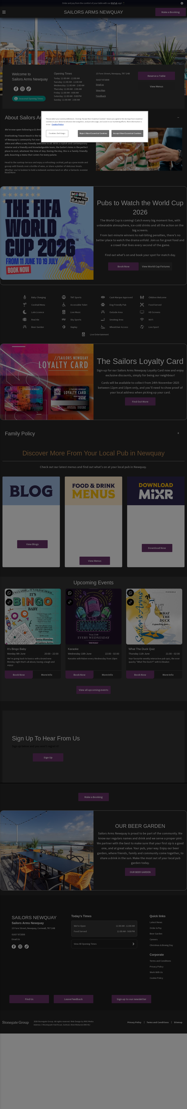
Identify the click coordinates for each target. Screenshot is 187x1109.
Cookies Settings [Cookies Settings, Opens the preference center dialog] (57, 133)
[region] (94, 127)
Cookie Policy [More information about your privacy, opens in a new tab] (58, 124)
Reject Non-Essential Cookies (93, 133)
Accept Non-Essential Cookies (127, 133)
